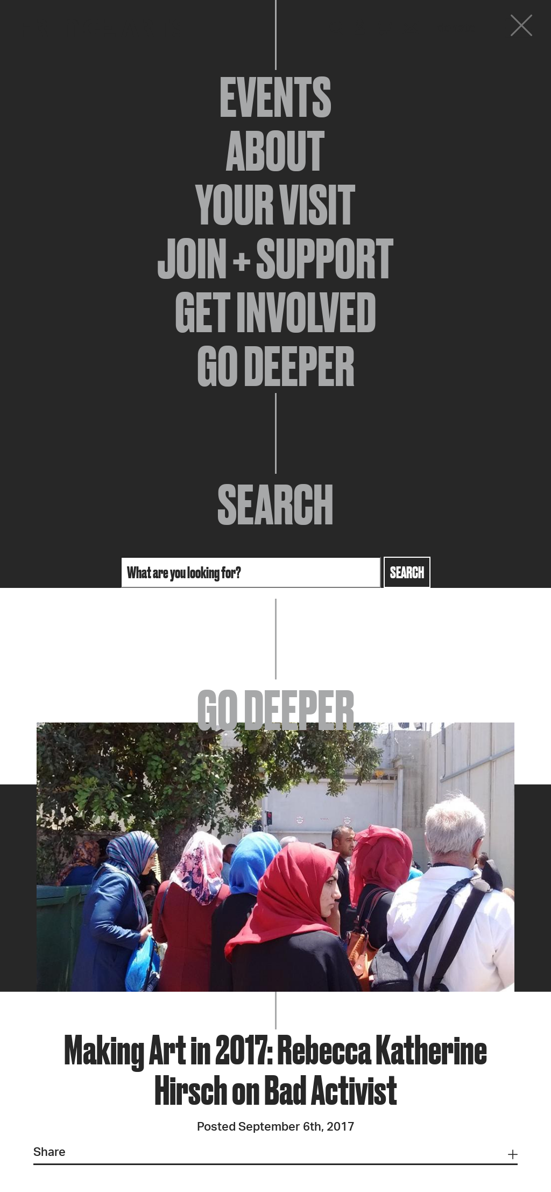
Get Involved (275, 312)
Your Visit (275, 204)
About (275, 150)
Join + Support (275, 258)
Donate (456, 28)
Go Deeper (276, 366)
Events (275, 97)
